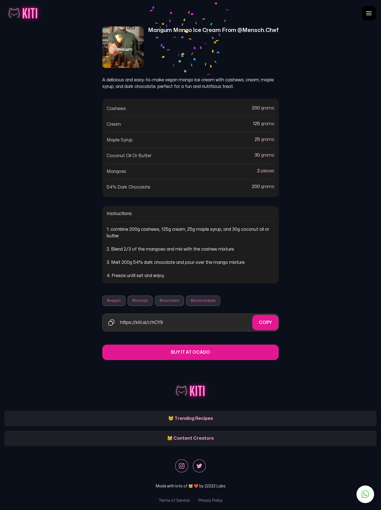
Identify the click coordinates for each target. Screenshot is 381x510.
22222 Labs (215, 486)
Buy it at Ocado (190, 352)
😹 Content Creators (190, 438)
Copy (265, 322)
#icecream (169, 300)
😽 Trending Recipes (190, 418)
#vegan (114, 300)
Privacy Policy (210, 500)
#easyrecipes (203, 300)
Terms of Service (174, 500)
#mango (140, 300)
